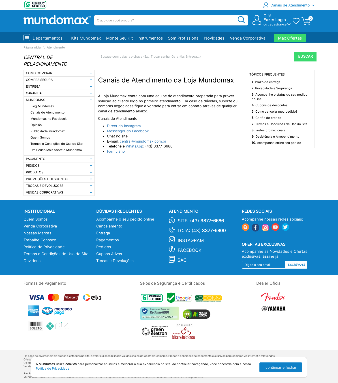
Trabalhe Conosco (40, 240)
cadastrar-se (277, 24)
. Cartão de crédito (266, 118)
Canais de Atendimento (290, 5)
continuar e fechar (280, 367)
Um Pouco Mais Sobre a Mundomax (56, 150)
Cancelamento (109, 226)
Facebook (189, 250)
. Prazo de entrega (266, 82)
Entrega (103, 233)
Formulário (116, 151)
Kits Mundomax (86, 38)
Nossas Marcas (37, 233)
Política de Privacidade (44, 247)
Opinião (36, 125)
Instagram (191, 240)
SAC (182, 260)
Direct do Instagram (124, 126)
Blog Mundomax (42, 106)
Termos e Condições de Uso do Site (56, 143)
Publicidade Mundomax (47, 131)
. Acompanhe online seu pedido (276, 143)
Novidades (214, 38)
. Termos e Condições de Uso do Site (279, 124)
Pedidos (103, 247)
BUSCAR (305, 56)
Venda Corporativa (247, 38)
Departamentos (47, 38)
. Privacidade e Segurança (272, 88)
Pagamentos (107, 240)
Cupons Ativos (109, 254)
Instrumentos (150, 38)
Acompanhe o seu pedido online (125, 219)
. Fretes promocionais (268, 130)
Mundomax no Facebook (48, 118)
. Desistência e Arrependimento (275, 136)
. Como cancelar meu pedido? (274, 111)
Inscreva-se (296, 264)
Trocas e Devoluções (115, 261)
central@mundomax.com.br (143, 141)
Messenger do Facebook (128, 131)
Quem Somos (40, 137)
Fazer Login (274, 19)
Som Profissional (183, 38)
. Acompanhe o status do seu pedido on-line (279, 97)
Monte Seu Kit (119, 38)
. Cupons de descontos (269, 105)
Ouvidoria (32, 261)
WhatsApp (134, 146)
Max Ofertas (290, 38)
